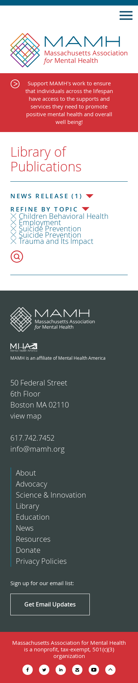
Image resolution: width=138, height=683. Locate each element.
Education (33, 517)
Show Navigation (126, 15)
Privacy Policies (41, 561)
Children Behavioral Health (64, 216)
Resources (33, 539)
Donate (28, 550)
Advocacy (31, 484)
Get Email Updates (50, 604)
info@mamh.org (37, 449)
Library (27, 506)
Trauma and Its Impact (56, 241)
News (24, 528)
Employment (40, 222)
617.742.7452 (32, 438)
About (26, 473)
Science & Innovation (51, 495)
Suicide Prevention (50, 228)
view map (26, 416)
